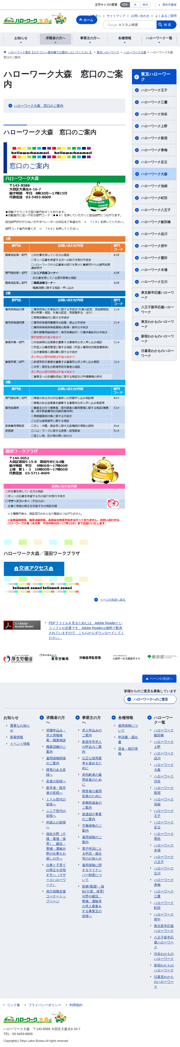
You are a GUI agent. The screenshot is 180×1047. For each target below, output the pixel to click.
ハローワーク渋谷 (154, 114)
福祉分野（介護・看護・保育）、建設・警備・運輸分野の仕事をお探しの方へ (56, 846)
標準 (125, 4)
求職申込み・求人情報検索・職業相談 (56, 735)
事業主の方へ (91, 720)
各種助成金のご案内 (92, 805)
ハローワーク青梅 (154, 150)
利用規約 (75, 1005)
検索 (168, 25)
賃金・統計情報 (128, 751)
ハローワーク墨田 (154, 258)
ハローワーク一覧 (163, 720)
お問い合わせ (140, 15)
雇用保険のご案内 (92, 839)
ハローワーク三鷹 (154, 102)
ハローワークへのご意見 (151, 699)
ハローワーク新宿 (154, 138)
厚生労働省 (169, 4)
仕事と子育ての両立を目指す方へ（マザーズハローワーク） (56, 875)
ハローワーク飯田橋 (156, 222)
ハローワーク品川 (154, 234)
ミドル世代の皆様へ (56, 801)
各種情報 (125, 718)
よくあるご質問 (165, 15)
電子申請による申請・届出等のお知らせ (92, 853)
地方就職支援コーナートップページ (56, 896)
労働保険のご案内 (92, 828)
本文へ (96, 15)
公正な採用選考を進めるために (92, 763)
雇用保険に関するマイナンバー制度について (92, 872)
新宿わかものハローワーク (157, 338)
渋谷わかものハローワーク (164, 956)
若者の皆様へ (56, 781)
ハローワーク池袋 (154, 186)
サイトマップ (116, 15)
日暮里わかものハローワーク (157, 353)
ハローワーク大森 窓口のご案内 (38, 106)
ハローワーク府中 (154, 246)
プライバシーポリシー (44, 1005)
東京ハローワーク (155, 77)
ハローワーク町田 (154, 198)
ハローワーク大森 (154, 174)
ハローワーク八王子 (156, 210)
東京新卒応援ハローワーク (157, 295)
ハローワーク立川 (154, 282)
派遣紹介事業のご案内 (92, 816)
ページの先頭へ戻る (112, 599)
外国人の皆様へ (56, 824)
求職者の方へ (55, 720)
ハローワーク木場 (154, 270)
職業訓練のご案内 (56, 749)
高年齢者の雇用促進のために (92, 779)
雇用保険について (128, 728)
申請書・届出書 (128, 739)
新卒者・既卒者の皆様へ (56, 790)
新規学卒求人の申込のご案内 (92, 746)
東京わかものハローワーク (157, 324)
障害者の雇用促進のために (92, 793)
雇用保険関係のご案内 (56, 760)
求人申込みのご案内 (92, 732)
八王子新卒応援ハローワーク (157, 309)
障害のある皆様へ (56, 772)
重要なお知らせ (20, 728)
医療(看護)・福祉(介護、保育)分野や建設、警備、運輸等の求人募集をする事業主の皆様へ (93, 901)
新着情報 (16, 737)
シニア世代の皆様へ (56, 813)
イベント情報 (20, 744)
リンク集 (13, 1005)
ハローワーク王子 (154, 90)
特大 (145, 4)
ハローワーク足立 (154, 162)
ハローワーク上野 (154, 126)
